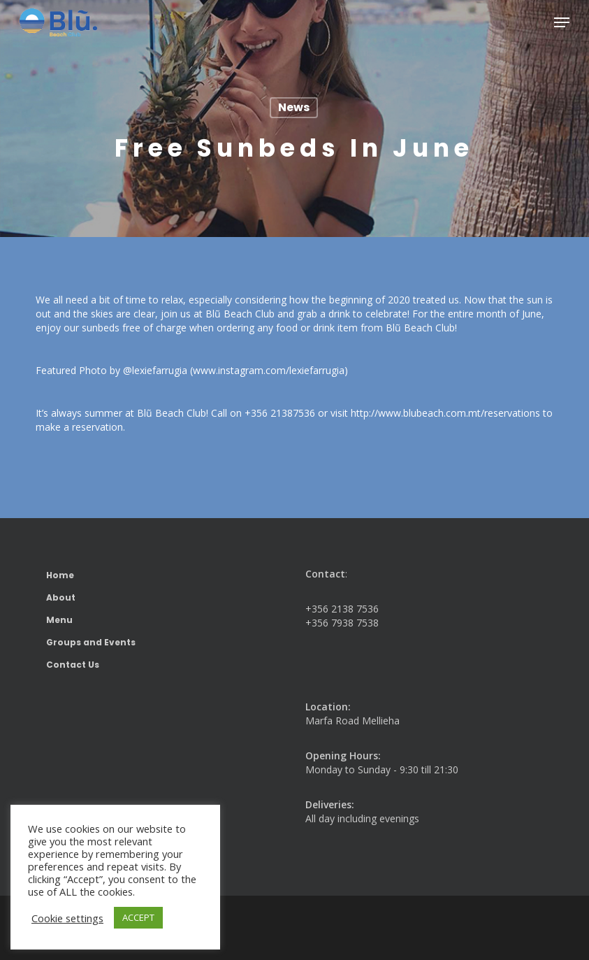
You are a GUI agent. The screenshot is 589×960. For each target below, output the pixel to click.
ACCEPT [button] (138, 917)
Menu (59, 620)
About (60, 597)
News (294, 107)
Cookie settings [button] (67, 918)
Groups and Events (91, 642)
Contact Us (72, 665)
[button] (561, 22)
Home (60, 575)
